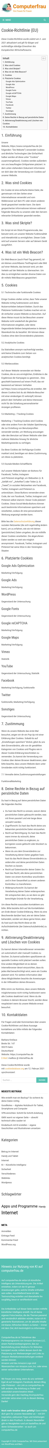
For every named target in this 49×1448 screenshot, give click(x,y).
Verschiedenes (8, 1173)
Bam (20, 1444)
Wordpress (6, 1182)
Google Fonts (11, 90)
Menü (7, 20)
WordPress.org (8, 1244)
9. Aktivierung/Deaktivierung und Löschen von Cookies (23, 122)
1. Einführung (8, 62)
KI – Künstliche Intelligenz (13, 1165)
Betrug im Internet (10, 1151)
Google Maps (11, 96)
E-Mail (4, 1058)
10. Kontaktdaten (10, 127)
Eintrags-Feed (7, 1235)
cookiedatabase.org (14, 1068)
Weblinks (5, 1178)
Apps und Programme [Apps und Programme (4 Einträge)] (19, 1206)
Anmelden (6, 1231)
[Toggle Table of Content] (42, 58)
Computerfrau (29, 6)
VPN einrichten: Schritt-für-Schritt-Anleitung (22, 1113)
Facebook (9, 105)
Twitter (8, 108)
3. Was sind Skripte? (11, 68)
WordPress (10, 87)
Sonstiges (10, 111)
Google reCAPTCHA (13, 93)
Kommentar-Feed (9, 1240)
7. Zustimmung (9, 114)
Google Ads (10, 84)
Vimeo (8, 99)
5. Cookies (7, 75)
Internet (5, 1160)
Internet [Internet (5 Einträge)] (9, 1213)
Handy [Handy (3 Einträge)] (42, 1206)
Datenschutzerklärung (24, 521)
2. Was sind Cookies (11, 65)
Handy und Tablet (9, 1156)
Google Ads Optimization (15, 81)
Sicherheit (6, 1169)
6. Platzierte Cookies (12, 78)
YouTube (9, 102)
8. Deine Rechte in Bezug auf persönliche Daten (23, 117)
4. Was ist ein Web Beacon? (15, 72)
